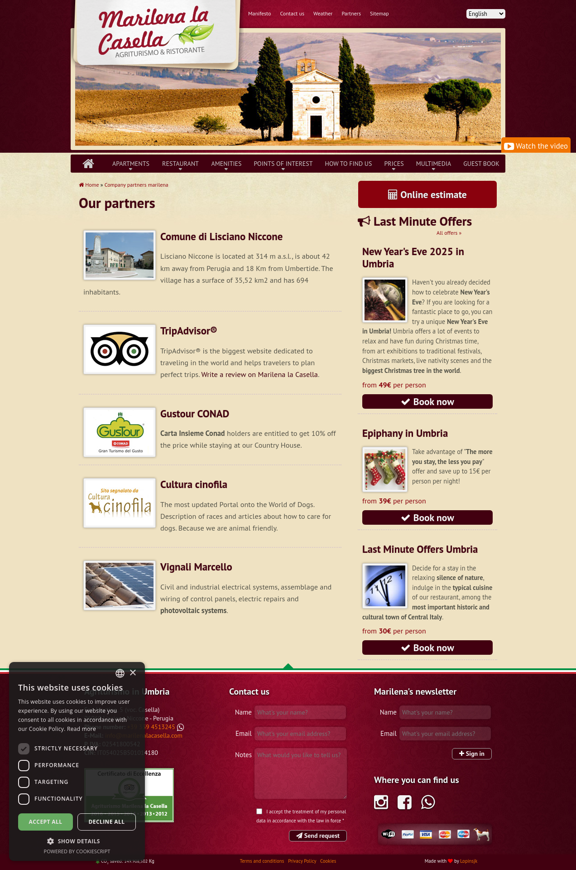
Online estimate (427, 194)
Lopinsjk (468, 861)
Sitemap (379, 13)
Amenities (226, 164)
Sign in (472, 753)
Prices (393, 164)
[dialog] (77, 761)
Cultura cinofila (193, 484)
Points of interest (283, 164)
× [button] (132, 673)
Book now (427, 401)
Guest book (481, 164)
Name (243, 712)
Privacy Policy (302, 861)
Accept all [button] (45, 822)
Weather (322, 13)
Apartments (130, 164)
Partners (351, 13)
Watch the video (536, 146)
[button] (77, 841)
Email (243, 733)
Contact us (292, 13)
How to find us (348, 164)
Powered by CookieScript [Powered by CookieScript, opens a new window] (77, 851)
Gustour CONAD (194, 413)
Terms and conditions (263, 861)
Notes (243, 754)
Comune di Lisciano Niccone (221, 236)
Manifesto (259, 13)
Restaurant (180, 164)
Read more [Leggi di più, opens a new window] (81, 729)
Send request (318, 835)
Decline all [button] (107, 822)
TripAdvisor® (188, 330)
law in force (329, 820)
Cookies (328, 861)
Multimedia (433, 164)
